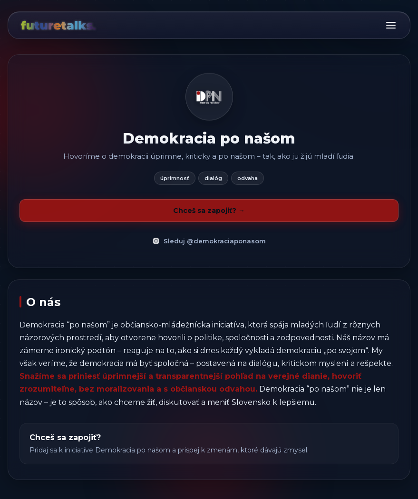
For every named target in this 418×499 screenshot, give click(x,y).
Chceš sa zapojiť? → (209, 210)
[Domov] (58, 25)
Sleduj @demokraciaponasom (209, 241)
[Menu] (390, 25)
